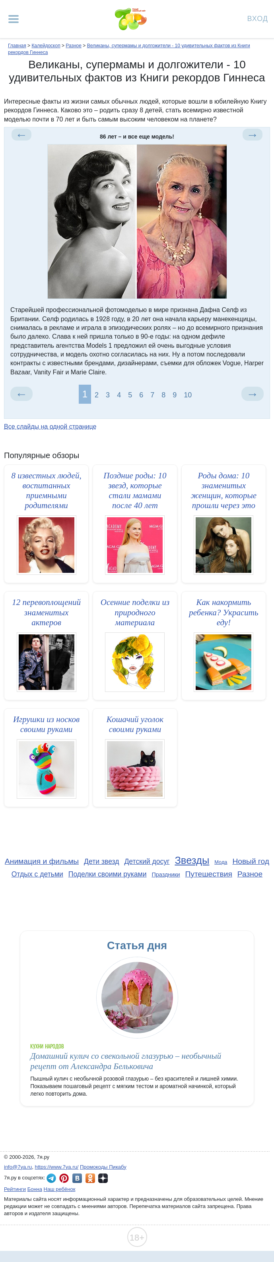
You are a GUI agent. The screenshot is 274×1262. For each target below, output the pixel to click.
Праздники (166, 874)
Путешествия (208, 874)
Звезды (192, 860)
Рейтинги (15, 1189)
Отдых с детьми (37, 874)
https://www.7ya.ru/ (57, 1167)
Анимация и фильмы (42, 861)
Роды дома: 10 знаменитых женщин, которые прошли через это (224, 491)
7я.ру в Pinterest (64, 1178)
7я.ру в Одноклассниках (90, 1178)
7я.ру (103, 1178)
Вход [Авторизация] (257, 18)
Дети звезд (101, 861)
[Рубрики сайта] (13, 19)
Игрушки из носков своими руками (46, 724)
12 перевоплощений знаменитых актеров (46, 612)
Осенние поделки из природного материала (135, 612)
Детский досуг (146, 861)
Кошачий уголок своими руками (135, 724)
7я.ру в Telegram (51, 1178)
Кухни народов (47, 1046)
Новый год (250, 861)
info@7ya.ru (18, 1167)
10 (188, 395)
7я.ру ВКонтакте (77, 1178)
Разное (249, 874)
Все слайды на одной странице (50, 426)
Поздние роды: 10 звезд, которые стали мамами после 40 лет (134, 491)
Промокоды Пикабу (103, 1167)
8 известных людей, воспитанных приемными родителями (46, 491)
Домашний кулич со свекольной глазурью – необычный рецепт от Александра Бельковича (125, 1061)
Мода (220, 862)
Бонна (34, 1189)
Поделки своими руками (107, 874)
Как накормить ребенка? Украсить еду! (223, 612)
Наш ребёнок (60, 1189)
